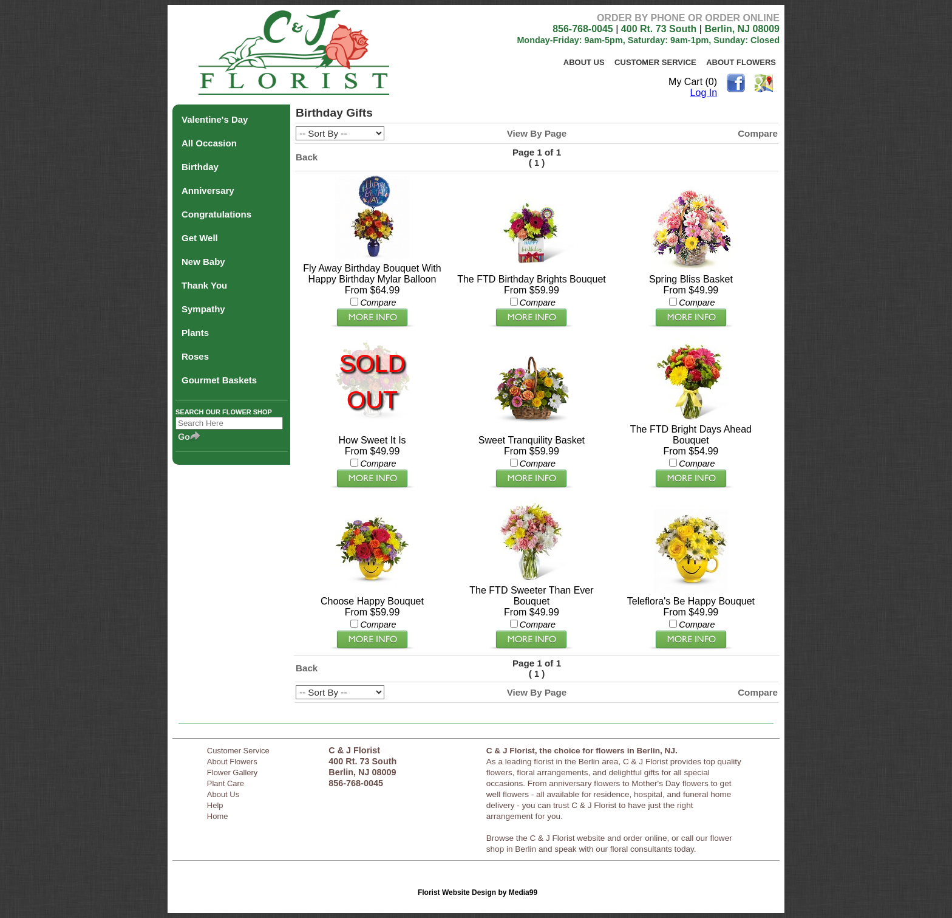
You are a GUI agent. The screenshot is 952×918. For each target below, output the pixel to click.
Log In (703, 92)
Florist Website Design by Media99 (477, 892)
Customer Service (655, 62)
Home (217, 816)
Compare (758, 133)
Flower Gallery (232, 772)
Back (307, 157)
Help (215, 805)
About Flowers (741, 62)
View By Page (537, 133)
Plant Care (225, 783)
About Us (584, 62)
